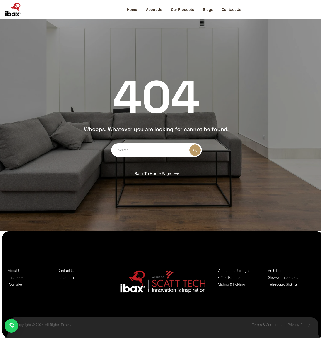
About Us (154, 9)
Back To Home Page (153, 173)
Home (132, 9)
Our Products (182, 9)
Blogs (208, 9)
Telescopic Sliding (282, 284)
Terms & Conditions (267, 325)
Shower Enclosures (283, 277)
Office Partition (230, 277)
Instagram (66, 277)
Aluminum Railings (233, 271)
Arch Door (276, 271)
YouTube (15, 284)
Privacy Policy (299, 325)
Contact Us (231, 9)
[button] (11, 326)
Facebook (15, 277)
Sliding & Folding (231, 284)
